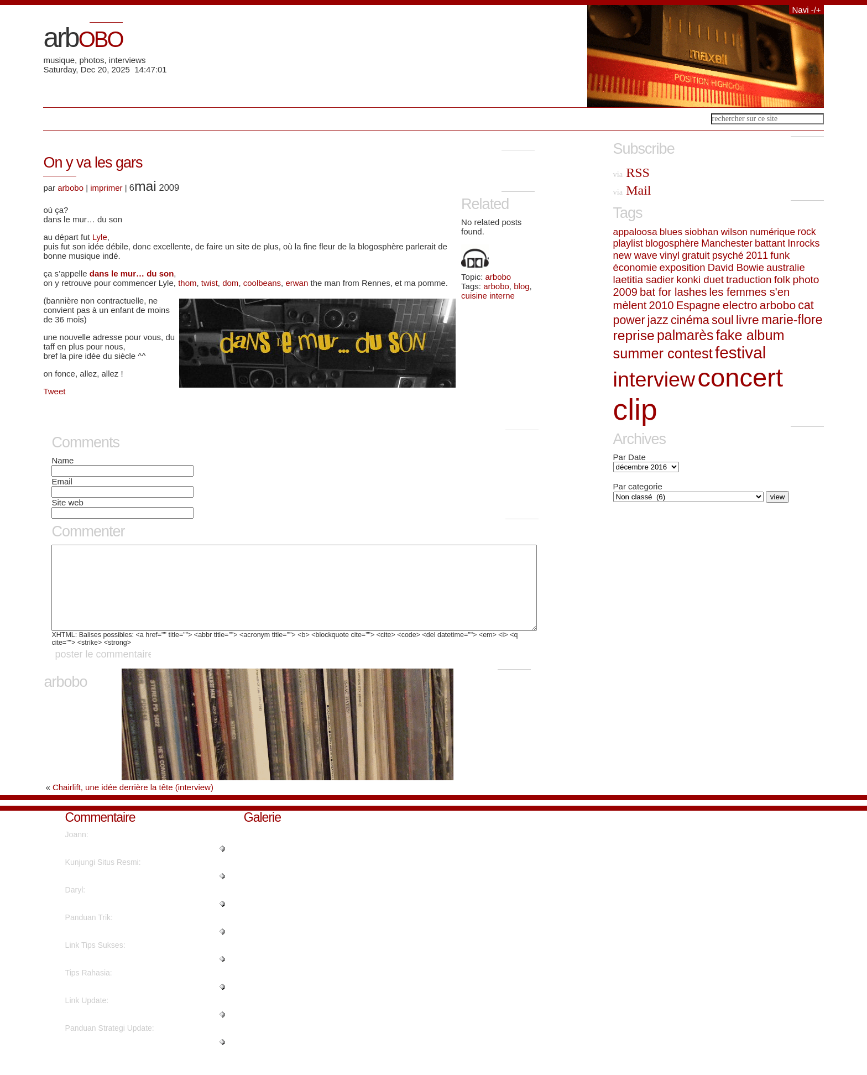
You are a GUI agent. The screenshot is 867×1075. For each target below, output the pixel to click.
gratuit (695, 255)
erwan (297, 283)
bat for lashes (673, 292)
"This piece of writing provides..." (121, 975)
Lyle (99, 237)
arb (82, 37)
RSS (631, 172)
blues (671, 231)
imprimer (106, 187)
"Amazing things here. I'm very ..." (123, 892)
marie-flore (792, 319)
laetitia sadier (644, 279)
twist (209, 283)
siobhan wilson (716, 231)
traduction (748, 279)
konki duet (700, 279)
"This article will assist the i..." (115, 1003)
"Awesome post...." (97, 1030)
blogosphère (672, 243)
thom (187, 283)
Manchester (726, 243)
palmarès (685, 335)
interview (654, 379)
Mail (632, 190)
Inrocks (803, 243)
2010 (661, 305)
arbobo (498, 276)
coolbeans (262, 283)
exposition (683, 267)
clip (635, 409)
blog (521, 286)
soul (723, 320)
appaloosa (635, 231)
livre (747, 319)
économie (635, 267)
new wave (635, 255)
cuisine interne (488, 295)
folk (782, 279)
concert (740, 377)
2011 (757, 255)
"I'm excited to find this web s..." (119, 1058)
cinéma (690, 320)
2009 (625, 292)
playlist (628, 243)
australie (785, 267)
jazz (657, 320)
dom (230, 283)
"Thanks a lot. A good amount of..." (124, 920)
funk (780, 255)
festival (740, 352)
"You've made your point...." (112, 864)
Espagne (698, 305)
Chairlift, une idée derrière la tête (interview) (133, 803)
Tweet (54, 391)
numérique (772, 231)
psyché (728, 255)
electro (740, 305)
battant (770, 243)
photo (806, 279)
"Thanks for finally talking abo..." (120, 947)
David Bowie (736, 267)
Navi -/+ (806, 9)
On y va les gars (92, 162)
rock (806, 231)
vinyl (670, 255)
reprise (634, 335)
